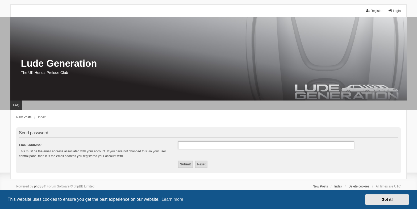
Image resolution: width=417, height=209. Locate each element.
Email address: (30, 145)
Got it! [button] (387, 199)
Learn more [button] (172, 199)
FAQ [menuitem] (16, 105)
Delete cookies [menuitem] (358, 186)
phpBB (39, 186)
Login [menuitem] (394, 11)
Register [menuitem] (374, 11)
